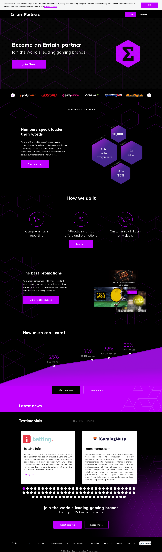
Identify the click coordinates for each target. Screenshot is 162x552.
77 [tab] (94, 496)
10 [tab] (58, 487)
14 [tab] (73, 487)
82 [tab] (113, 496)
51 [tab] (99, 492)
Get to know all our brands (81, 109)
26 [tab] (118, 487)
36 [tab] (43, 492)
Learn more (97, 389)
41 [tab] (61, 492)
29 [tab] (130, 487)
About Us (41, 541)
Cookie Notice (50, 6)
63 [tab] (41, 496)
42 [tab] (65, 492)
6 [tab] (43, 487)
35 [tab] (39, 492)
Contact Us (130, 541)
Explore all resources (41, 299)
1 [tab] (24, 487)
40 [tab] (58, 492)
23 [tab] (107, 487)
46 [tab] (80, 492)
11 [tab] (61, 487)
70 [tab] (67, 496)
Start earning (35, 164)
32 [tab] (27, 492)
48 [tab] (88, 492)
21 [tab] (99, 487)
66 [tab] (52, 496)
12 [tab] (65, 487)
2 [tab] (27, 487)
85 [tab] (124, 496)
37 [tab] (46, 492)
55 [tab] (115, 492)
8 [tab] (50, 487)
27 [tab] (122, 487)
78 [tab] (98, 496)
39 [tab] (54, 492)
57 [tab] (122, 492)
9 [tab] (54, 487)
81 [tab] (109, 496)
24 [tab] (111, 487)
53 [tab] (107, 492)
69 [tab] (63, 496)
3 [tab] (31, 487)
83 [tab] (117, 496)
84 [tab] (120, 496)
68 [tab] (60, 496)
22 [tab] (103, 487)
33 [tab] (31, 492)
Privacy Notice (78, 541)
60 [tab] (134, 492)
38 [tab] (50, 492)
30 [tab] (134, 487)
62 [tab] (37, 496)
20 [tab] (96, 487)
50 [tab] (96, 492)
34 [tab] (35, 492)
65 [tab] (48, 496)
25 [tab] (115, 487)
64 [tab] (44, 496)
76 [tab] (90, 496)
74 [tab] (82, 496)
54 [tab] (111, 492)
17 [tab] (84, 487)
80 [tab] (105, 496)
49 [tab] (92, 492)
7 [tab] (46, 487)
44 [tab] (73, 492)
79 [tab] (101, 496)
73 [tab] (79, 496)
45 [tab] (77, 492)
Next (150, 96)
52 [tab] (103, 492)
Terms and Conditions (112, 541)
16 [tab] (80, 487)
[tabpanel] (48, 456)
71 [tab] (71, 496)
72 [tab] (75, 496)
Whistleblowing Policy (58, 541)
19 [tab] (92, 487)
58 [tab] (126, 492)
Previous (14, 96)
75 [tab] (86, 496)
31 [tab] (24, 492)
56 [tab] (118, 492)
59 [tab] (130, 492)
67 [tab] (56, 496)
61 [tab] (33, 496)
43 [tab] (69, 492)
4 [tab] (35, 487)
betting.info (29, 473)
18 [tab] (88, 487)
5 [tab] (39, 487)
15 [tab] (77, 487)
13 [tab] (69, 487)
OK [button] (149, 5)
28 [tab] (126, 487)
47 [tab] (84, 492)
